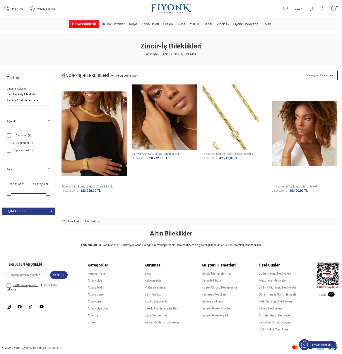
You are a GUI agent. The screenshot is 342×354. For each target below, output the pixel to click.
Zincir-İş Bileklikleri (22, 94)
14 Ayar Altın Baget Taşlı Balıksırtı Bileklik (227, 186)
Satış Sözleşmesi (156, 315)
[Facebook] (19, 306)
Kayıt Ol (59, 275)
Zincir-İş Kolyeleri (17, 88)
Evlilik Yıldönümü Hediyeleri (277, 287)
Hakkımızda (153, 280)
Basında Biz (153, 294)
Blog (148, 273)
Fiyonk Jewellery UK (215, 315)
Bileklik (168, 24)
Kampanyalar (97, 273)
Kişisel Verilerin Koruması (162, 322)
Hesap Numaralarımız (217, 273)
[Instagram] (8, 306)
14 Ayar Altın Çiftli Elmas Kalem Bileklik (156, 186)
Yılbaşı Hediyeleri (270, 308)
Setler (207, 24)
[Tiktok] (30, 306)
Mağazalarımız (155, 287)
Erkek (267, 24)
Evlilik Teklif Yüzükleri (273, 329)
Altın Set (93, 315)
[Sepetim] (334, 8)
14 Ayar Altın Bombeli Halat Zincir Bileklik (87, 186)
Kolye (133, 24)
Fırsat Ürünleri (84, 24)
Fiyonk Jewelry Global (216, 308)
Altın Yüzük (95, 294)
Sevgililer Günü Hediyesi (275, 322)
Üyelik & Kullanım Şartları (161, 308)
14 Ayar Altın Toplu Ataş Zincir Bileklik (295, 186)
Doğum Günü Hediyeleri (275, 273)
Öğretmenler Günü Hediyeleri (278, 294)
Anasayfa (152, 54)
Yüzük (194, 24)
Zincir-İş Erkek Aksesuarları (23, 100)
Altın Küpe (95, 301)
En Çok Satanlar (113, 24)
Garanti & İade (211, 280)
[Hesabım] (322, 8)
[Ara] (285, 8)
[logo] (171, 8)
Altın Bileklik (96, 287)
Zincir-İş (223, 24)
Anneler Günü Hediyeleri (275, 315)
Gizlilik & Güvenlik (156, 301)
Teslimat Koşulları (214, 294)
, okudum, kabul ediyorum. (32, 287)
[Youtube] (41, 306)
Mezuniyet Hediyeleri (273, 280)
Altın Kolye (95, 280)
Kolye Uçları (150, 24)
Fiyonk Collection (245, 24)
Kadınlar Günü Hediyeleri (275, 301)
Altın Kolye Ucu (98, 308)
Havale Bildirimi (212, 301)
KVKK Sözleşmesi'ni (25, 285)
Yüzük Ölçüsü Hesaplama (219, 287)
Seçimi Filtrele (28, 211)
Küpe (182, 24)
